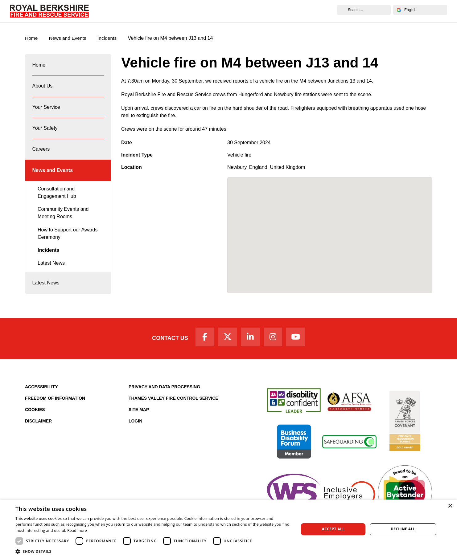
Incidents (109, 38)
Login (135, 425)
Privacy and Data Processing (164, 391)
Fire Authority (263, 11)
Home (104, 11)
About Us (130, 11)
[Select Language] (420, 10)
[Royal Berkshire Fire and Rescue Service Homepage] (49, 11)
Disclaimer (38, 425)
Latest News (51, 270)
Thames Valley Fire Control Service (173, 403)
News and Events (307, 11)
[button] (152, 551)
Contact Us (168, 343)
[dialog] (228, 529)
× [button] (450, 506)
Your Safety (199, 11)
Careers (230, 11)
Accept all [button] (333, 529)
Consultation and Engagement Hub (57, 199)
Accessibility (41, 391)
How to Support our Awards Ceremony (67, 240)
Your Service (164, 11)
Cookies (35, 414)
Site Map (139, 414)
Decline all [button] (403, 529)
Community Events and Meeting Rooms (63, 220)
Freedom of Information (55, 403)
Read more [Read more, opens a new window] (77, 530)
